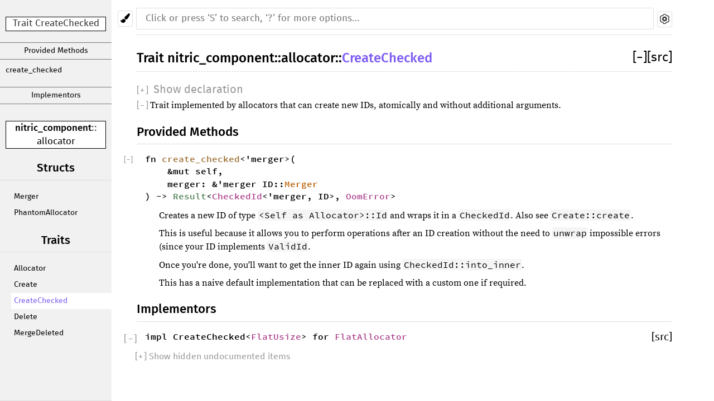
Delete (25, 317)
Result (189, 196)
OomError (368, 196)
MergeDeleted (39, 333)
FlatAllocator (371, 336)
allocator (56, 141)
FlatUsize (276, 336)
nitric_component (53, 128)
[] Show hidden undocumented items (213, 356)
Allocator (30, 268)
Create (25, 284)
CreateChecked (40, 301)
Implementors (56, 95)
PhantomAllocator (46, 213)
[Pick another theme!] (125, 19)
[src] (659, 57)
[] (640, 57)
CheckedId (237, 196)
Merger (26, 196)
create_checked (34, 70)
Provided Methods (56, 51)
